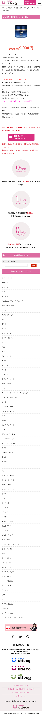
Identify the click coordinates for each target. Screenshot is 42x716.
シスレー (5, 416)
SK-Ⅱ (4, 324)
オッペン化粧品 (7, 338)
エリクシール (6, 333)
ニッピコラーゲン (8, 498)
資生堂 (4, 420)
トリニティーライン (9, 489)
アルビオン (6, 296)
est (3, 319)
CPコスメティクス (8, 434)
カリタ (4, 361)
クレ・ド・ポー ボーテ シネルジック (15, 393)
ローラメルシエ (7, 613)
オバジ (4, 342)
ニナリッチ (6, 503)
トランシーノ (6, 484)
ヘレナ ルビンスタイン (10, 544)
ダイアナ (5, 448)
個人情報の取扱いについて (21, 693)
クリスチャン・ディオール (11, 379)
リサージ (5, 595)
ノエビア (9, 8)
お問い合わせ (21, 696)
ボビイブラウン (7, 549)
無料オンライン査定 (21, 686)
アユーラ (5, 287)
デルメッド (6, 471)
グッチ (4, 370)
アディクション (7, 278)
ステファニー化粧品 (9, 443)
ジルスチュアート (8, 425)
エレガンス (6, 328)
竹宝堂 (4, 462)
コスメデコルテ (7, 406)
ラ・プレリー (6, 585)
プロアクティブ (7, 535)
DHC (3, 466)
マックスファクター (9, 572)
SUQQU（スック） (8, 439)
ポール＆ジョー (7, 558)
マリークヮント (7, 576)
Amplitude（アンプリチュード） (13, 301)
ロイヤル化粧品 (7, 604)
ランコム (5, 590)
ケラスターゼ (6, 384)
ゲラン (4, 388)
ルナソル (5, 599)
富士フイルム (6, 526)
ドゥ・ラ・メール (8, 475)
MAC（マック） (7, 562)
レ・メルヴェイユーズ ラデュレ (13, 618)
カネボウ (5, 351)
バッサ (4, 517)
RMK (3, 292)
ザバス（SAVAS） (8, 411)
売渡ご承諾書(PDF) (19, 628)
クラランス (6, 374)
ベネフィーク (6, 540)
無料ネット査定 (23, 137)
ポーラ (4, 553)
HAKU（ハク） (7, 512)
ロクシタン (6, 608)
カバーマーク (6, 356)
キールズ (5, 365)
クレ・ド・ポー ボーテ (10, 397)
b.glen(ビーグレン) (8, 521)
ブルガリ (5, 530)
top (3, 8)
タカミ (4, 457)
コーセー (5, 402)
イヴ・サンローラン (9, 306)
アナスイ (5, 283)
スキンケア (18, 8)
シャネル (5, 429)
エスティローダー (8, 315)
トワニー (5, 494)
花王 (3, 347)
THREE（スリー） (8, 452)
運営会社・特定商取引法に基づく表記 (21, 689)
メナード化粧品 (7, 581)
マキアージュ (6, 567)
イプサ (4, 310)
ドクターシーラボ (8, 480)
